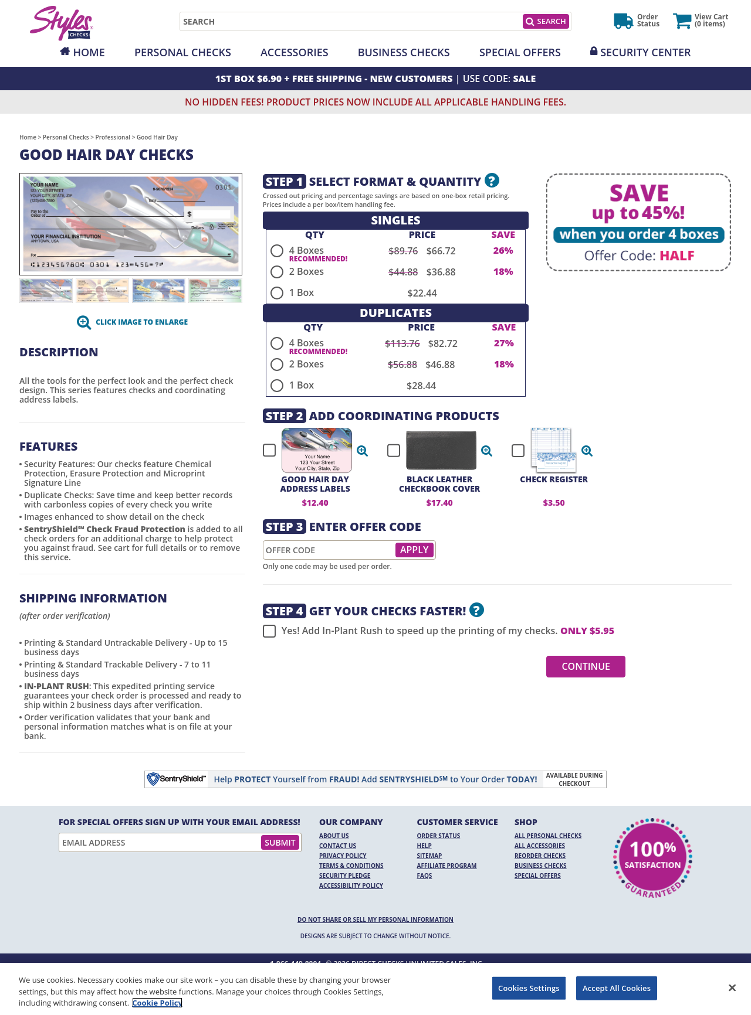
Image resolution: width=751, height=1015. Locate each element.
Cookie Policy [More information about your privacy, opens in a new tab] (157, 1002)
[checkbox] (310, 451)
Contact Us (337, 845)
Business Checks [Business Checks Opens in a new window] (541, 865)
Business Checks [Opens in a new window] (404, 52)
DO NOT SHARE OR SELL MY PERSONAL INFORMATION (375, 919)
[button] (362, 450)
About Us (334, 835)
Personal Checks (182, 52)
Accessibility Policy (351, 885)
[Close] (732, 987)
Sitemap (429, 855)
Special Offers (520, 52)
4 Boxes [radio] (306, 250)
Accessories (295, 52)
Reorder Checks (540, 855)
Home (88, 52)
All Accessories (540, 845)
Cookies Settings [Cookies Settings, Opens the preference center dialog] (529, 987)
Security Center (645, 52)
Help (424, 845)
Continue (585, 666)
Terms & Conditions (351, 865)
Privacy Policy (343, 855)
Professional (113, 137)
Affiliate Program (447, 865)
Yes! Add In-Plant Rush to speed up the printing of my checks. (438, 631)
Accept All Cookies (617, 987)
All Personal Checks (548, 835)
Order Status (439, 835)
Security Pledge (344, 875)
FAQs (424, 875)
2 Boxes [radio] (306, 271)
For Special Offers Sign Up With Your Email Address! (179, 822)
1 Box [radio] (301, 292)
